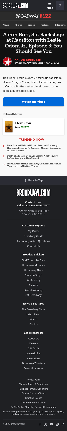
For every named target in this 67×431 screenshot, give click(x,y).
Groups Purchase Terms (34, 393)
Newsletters (34, 358)
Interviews (60, 24)
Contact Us (32, 202)
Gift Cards (33, 348)
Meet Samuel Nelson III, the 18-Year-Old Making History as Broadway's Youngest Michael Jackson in (34, 148)
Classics (33, 285)
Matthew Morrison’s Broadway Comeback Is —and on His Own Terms (34, 164)
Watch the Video (33, 101)
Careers (33, 343)
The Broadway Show (33, 309)
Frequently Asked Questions (33, 241)
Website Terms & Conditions (33, 384)
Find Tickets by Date (33, 260)
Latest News (33, 314)
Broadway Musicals (33, 265)
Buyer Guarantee (34, 368)
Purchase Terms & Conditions (33, 388)
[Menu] (50, 6)
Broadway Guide (33, 236)
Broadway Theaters (33, 363)
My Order (33, 231)
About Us (33, 338)
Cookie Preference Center (33, 402)
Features (45, 24)
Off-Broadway (33, 295)
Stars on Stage (33, 275)
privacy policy (57, 411)
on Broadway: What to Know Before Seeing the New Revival (32, 157)
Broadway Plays (33, 270)
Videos (31, 24)
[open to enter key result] (60, 5)
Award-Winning (33, 290)
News (6, 24)
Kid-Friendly (34, 280)
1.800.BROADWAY (39, 205)
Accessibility (33, 353)
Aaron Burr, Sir (28, 59)
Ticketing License (33, 397)
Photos (18, 24)
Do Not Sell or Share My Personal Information (33, 407)
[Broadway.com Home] (15, 5)
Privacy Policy (33, 379)
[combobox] (58, 5)
